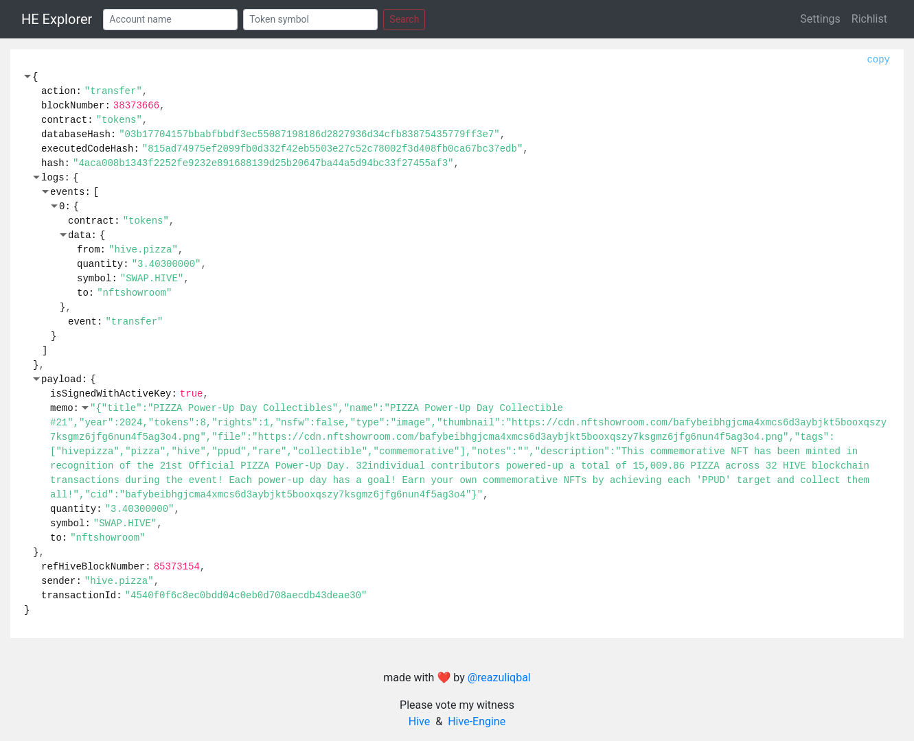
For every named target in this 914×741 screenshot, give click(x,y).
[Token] (310, 19)
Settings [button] (820, 18)
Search (404, 19)
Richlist (869, 18)
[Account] (170, 19)
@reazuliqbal (499, 677)
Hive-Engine (476, 721)
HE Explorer (56, 19)
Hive (419, 721)
